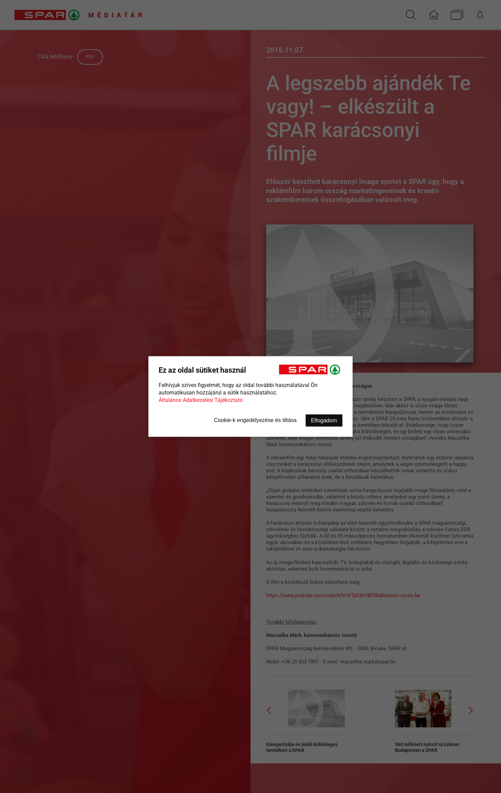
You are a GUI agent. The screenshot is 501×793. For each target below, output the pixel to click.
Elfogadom (324, 420)
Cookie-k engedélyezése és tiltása (255, 420)
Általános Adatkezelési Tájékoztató (201, 400)
